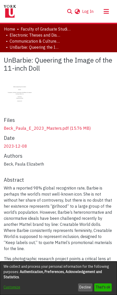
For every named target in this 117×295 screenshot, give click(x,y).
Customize (12, 287)
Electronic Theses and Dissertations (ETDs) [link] (35, 35)
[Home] (10, 11)
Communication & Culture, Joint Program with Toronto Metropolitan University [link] (35, 41)
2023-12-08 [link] (15, 146)
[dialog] (58, 278)
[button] (69, 11)
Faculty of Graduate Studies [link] (46, 29)
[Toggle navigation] (106, 11)
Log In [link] (88, 11)
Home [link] (9, 29)
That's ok (103, 287)
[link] (47, 128)
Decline (85, 287)
